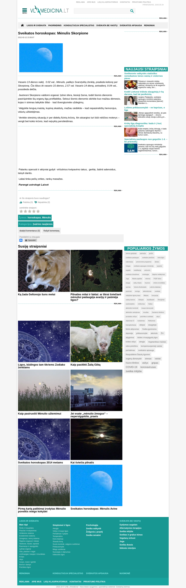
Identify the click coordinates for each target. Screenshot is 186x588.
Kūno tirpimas (58, 539)
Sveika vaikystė (93, 528)
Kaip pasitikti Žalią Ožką (85, 364)
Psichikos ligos (25, 567)
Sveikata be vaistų (130, 521)
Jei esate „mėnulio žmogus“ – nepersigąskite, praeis (89, 415)
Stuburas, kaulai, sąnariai (29, 544)
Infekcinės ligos (59, 555)
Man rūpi (23, 525)
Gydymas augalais (128, 525)
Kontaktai (125, 2)
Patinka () (28, 202)
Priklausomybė (58, 547)
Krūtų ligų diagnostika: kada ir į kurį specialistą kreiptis (142, 124)
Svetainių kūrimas (123, 587)
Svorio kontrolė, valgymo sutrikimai (66, 544)
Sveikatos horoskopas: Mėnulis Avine (93, 508)
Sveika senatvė (93, 535)
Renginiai (24, 573)
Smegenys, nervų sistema (29, 538)
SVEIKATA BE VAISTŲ (107, 25)
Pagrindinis (55, 25)
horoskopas (34, 217)
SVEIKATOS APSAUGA (131, 25)
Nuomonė (125, 573)
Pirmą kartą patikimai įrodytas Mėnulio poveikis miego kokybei (42, 510)
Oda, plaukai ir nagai (27, 552)
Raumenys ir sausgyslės (28, 546)
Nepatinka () (44, 202)
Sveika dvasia (126, 545)
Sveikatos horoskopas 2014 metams (40, 462)
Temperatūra (57, 536)
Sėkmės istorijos (128, 548)
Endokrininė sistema (27, 536)
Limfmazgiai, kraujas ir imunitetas (32, 554)
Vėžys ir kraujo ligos (60, 531)
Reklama (80, 2)
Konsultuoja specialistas (68, 573)
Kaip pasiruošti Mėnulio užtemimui (39, 413)
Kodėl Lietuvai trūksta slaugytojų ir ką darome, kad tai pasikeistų (144, 92)
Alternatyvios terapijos (131, 528)
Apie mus (91, 2)
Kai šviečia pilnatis (82, 462)
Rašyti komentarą (51, 231)
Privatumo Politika (141, 2)
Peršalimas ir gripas (60, 534)
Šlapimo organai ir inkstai (29, 541)
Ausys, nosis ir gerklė (27, 562)
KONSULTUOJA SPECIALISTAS (79, 25)
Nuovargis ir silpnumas (61, 552)
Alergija (56, 528)
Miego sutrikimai (59, 549)
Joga (122, 541)
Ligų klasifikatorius (108, 2)
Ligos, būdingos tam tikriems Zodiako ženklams (41, 366)
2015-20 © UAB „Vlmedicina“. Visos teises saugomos (76, 587)
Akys (21, 559)
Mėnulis (46, 217)
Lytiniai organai (25, 549)
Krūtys (21, 557)
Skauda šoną (58, 542)
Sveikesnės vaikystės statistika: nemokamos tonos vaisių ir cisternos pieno (143, 76)
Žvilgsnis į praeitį (94, 532)
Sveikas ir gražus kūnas (131, 535)
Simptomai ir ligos (61, 525)
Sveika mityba (126, 531)
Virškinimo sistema (26, 533)
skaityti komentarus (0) (29, 231)
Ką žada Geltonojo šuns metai (36, 294)
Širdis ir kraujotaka (26, 528)
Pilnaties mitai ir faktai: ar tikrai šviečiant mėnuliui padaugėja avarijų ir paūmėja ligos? (95, 297)
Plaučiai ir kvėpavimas (28, 531)
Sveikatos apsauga (97, 573)
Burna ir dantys (25, 565)
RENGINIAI (149, 25)
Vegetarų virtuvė (127, 538)
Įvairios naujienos (43, 224)
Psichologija (92, 525)
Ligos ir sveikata (36, 25)
